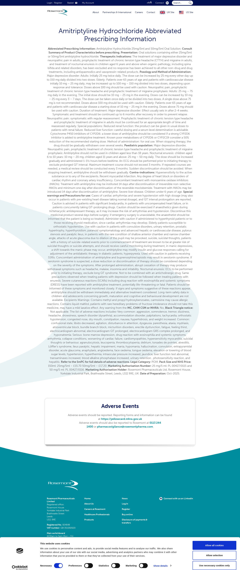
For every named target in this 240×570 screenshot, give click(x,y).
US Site (189, 12)
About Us (89, 503)
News (125, 498)
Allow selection (214, 552)
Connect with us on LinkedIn (176, 498)
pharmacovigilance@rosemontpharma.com (125, 426)
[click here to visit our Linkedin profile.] (167, 3)
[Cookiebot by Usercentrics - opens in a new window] (19, 564)
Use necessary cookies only (214, 561)
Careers (139, 12)
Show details (161, 562)
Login (49, 3)
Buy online (127, 514)
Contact (151, 12)
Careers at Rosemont (95, 509)
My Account (88, 3)
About (96, 12)
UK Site (170, 12)
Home (87, 498)
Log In (125, 503)
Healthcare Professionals (96, 514)
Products (89, 519)
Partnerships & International (117, 12)
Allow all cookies (214, 541)
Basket (72, 3)
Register (58, 3)
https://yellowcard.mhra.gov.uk (121, 419)
